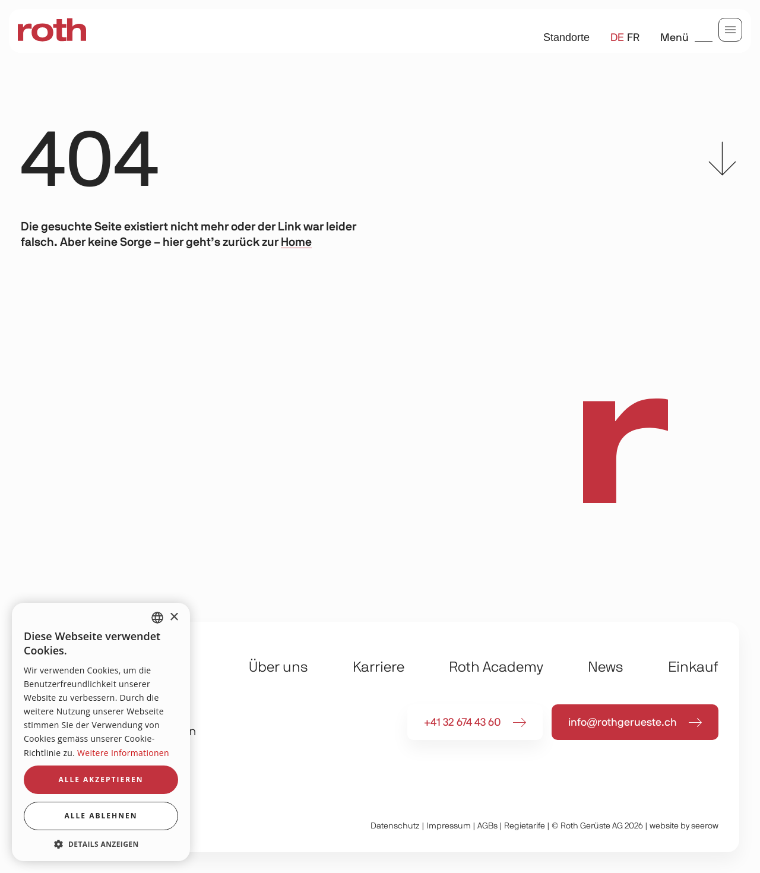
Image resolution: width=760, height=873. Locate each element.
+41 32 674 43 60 (462, 722)
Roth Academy (496, 667)
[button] (101, 843)
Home (296, 242)
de (617, 38)
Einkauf (693, 667)
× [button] (173, 617)
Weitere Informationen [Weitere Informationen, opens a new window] (123, 752)
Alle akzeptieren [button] (100, 779)
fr (633, 38)
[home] (52, 31)
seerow (704, 826)
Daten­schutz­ (395, 826)
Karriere (378, 667)
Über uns (278, 667)
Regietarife (524, 826)
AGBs (487, 826)
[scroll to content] (722, 161)
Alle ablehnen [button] (101, 816)
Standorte (566, 37)
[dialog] (101, 732)
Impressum (448, 826)
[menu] (730, 30)
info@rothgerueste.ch (622, 722)
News (605, 667)
